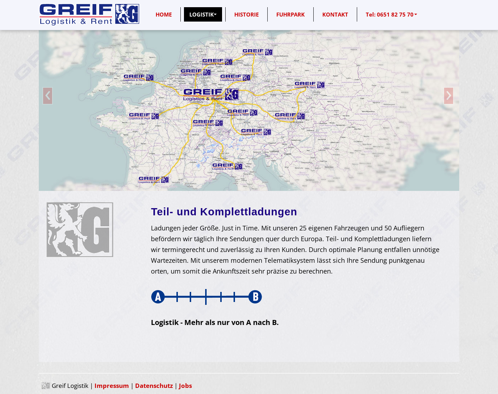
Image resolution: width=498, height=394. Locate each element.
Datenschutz (154, 385)
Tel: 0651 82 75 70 (391, 14)
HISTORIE (246, 14)
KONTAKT (335, 14)
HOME (164, 14)
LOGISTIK (203, 14)
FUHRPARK (290, 14)
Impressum (111, 385)
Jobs (185, 385)
